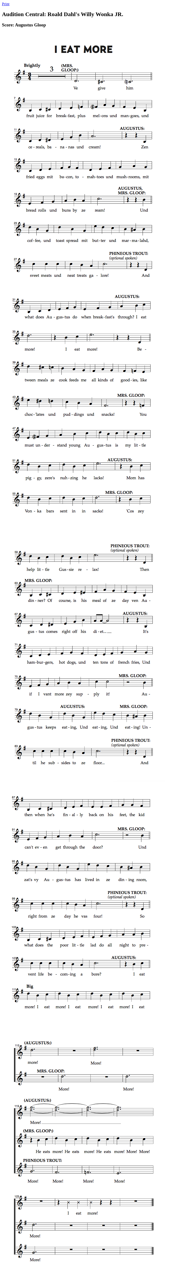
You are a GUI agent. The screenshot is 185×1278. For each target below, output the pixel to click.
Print (5, 4)
